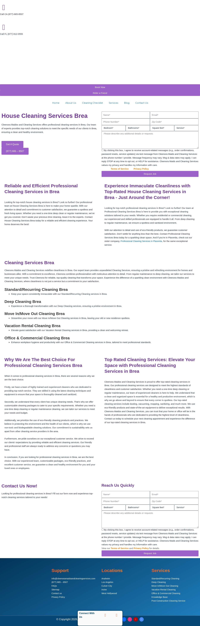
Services (113, 102)
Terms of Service (120, 169)
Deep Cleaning (158, 582)
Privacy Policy (141, 169)
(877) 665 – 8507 (60, 582)
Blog (126, 102)
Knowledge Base (159, 596)
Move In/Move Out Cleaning (165, 585)
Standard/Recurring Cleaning (165, 578)
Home (55, 102)
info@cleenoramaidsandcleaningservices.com (74, 578)
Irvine (104, 589)
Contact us (57, 593)
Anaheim (106, 578)
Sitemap (56, 589)
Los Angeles (108, 582)
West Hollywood (109, 593)
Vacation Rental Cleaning (163, 589)
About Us (70, 102)
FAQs (54, 585)
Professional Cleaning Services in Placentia (142, 241)
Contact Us (141, 102)
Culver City (107, 585)
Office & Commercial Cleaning (166, 593)
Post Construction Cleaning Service (169, 600)
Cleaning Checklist (92, 102)
